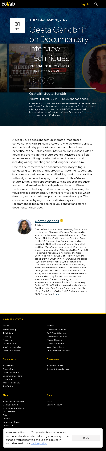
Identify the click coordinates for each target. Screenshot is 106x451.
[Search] (96, 4)
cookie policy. (39, 443)
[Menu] (101, 4)
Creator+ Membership (71, 115)
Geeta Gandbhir (49, 221)
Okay (86, 437)
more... (58, 293)
